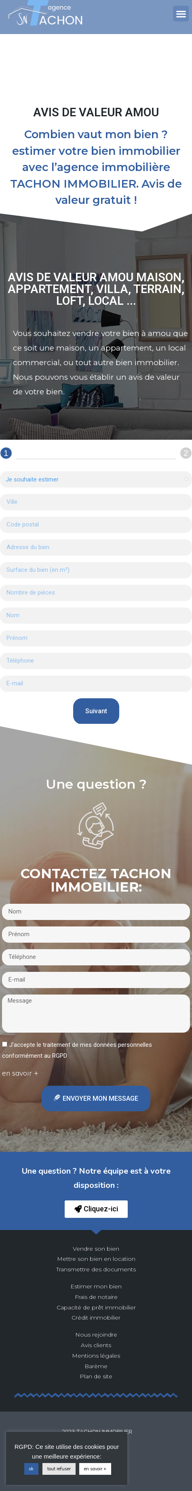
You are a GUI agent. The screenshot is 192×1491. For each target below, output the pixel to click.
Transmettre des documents (96, 1269)
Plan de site (96, 1376)
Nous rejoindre (96, 1334)
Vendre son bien (96, 1248)
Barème (96, 1366)
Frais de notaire (96, 1297)
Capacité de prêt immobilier (96, 1307)
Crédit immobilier (96, 1317)
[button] (181, 13)
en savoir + (95, 1469)
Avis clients (96, 1345)
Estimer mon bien (96, 1286)
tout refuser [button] (59, 1469)
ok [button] (31, 1469)
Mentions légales (96, 1355)
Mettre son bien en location (96, 1258)
